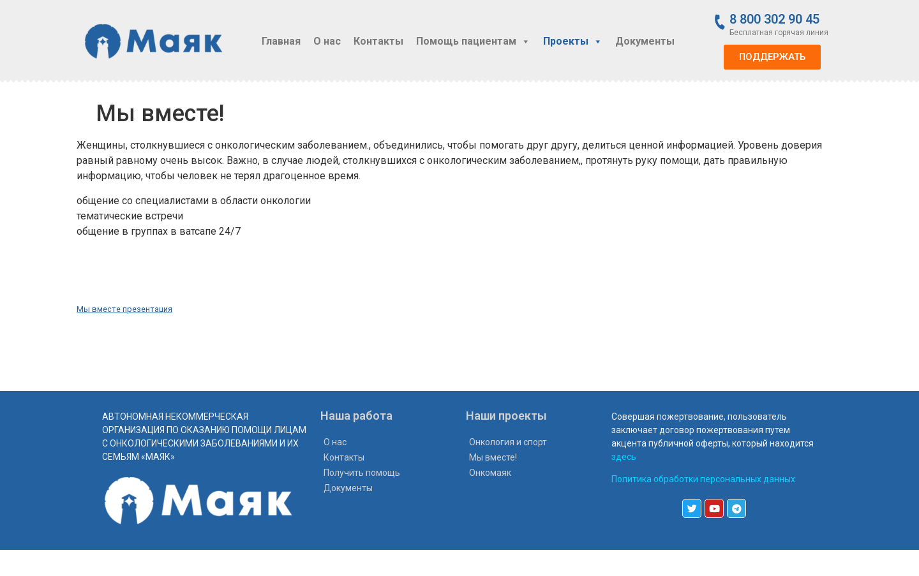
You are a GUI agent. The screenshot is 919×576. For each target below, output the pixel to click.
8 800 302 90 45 (774, 19)
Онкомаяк (490, 473)
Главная (281, 41)
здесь (623, 457)
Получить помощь (362, 473)
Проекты (572, 41)
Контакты (378, 41)
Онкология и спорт (508, 442)
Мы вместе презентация (124, 309)
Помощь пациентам (473, 41)
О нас (327, 41)
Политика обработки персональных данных (703, 479)
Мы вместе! (493, 457)
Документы (645, 41)
